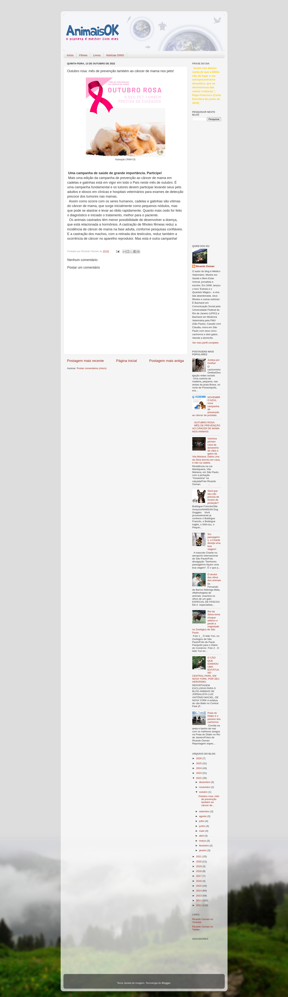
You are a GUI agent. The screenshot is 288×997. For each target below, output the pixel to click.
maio (202, 831)
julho (202, 821)
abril (202, 835)
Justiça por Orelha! (214, 361)
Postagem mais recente (85, 361)
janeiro (203, 850)
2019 (199, 866)
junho (202, 826)
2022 (199, 778)
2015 (199, 885)
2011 (199, 905)
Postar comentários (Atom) (92, 368)
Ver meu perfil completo (205, 342)
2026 (199, 758)
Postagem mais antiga (166, 361)
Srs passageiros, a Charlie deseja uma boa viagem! (214, 542)
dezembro (205, 782)
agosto (203, 816)
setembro (204, 811)
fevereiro (204, 845)
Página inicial (126, 361)
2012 (199, 900)
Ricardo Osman (205, 266)
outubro (203, 792)
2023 (199, 773)
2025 (199, 763)
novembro (205, 787)
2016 (199, 881)
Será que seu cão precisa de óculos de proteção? (213, 497)
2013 (199, 895)
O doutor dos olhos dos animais (214, 577)
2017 (199, 876)
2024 (199, 768)
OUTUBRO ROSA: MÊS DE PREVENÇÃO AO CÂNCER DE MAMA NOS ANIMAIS (206, 427)
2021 (199, 856)
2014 (199, 890)
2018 (199, 871)
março (203, 840)
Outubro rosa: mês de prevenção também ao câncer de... (208, 801)
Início (70, 55)
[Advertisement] (207, 182)
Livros (97, 55)
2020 (199, 861)
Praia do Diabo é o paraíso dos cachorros (214, 717)
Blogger (166, 983)
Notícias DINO (115, 55)
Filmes (83, 55)
